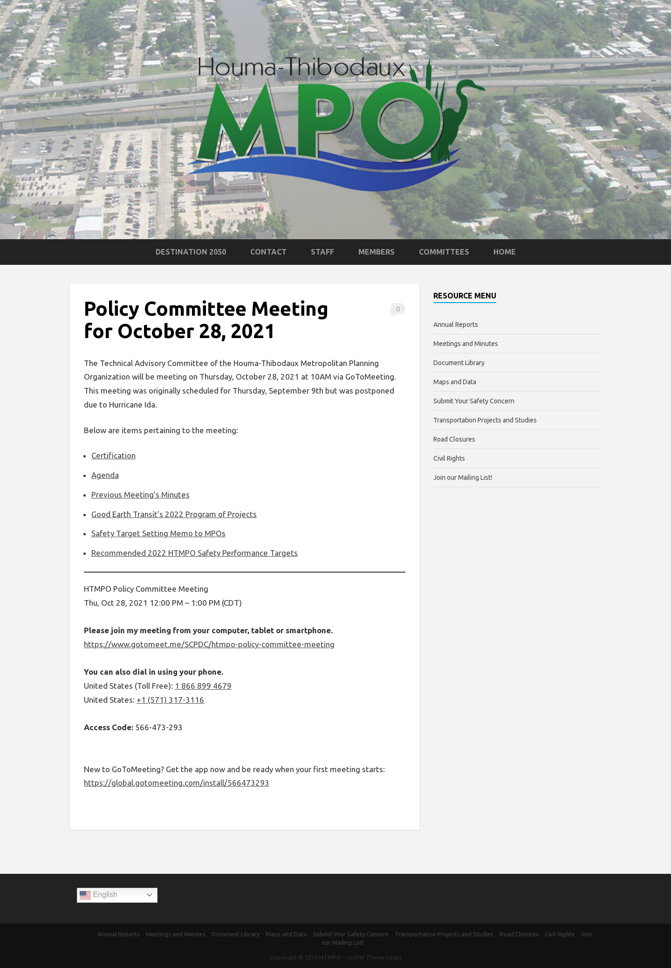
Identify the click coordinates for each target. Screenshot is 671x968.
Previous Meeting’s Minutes (140, 494)
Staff (322, 252)
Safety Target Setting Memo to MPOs (158, 533)
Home (504, 252)
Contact (268, 252)
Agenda (105, 474)
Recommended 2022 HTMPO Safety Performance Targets (194, 552)
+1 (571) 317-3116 (170, 699)
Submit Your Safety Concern (473, 401)
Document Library (459, 362)
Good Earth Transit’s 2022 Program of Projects (174, 514)
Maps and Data (454, 382)
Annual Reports (455, 324)
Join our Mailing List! (462, 477)
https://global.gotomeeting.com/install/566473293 (176, 782)
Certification (113, 455)
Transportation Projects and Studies (485, 420)
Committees (444, 252)
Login (393, 957)
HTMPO (330, 957)
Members (376, 252)
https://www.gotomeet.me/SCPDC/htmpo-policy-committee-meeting (209, 644)
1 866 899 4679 (203, 685)
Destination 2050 (191, 252)
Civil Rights (449, 458)
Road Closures (454, 439)
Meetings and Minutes (465, 343)
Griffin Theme (366, 957)
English (98, 895)
